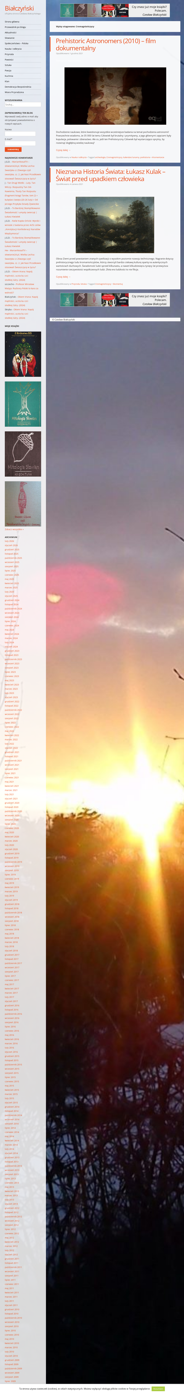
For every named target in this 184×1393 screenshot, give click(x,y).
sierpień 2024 (12, 617)
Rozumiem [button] (158, 1388)
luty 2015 (9, 1098)
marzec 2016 (11, 1043)
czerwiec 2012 (12, 1233)
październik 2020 (13, 811)
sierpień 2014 (12, 1123)
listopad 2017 (11, 959)
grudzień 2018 (12, 904)
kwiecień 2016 (12, 1039)
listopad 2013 (11, 1161)
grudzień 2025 (12, 549)
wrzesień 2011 (12, 1271)
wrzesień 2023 (12, 663)
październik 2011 (13, 1267)
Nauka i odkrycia (13, 48)
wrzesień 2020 (12, 815)
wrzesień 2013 (12, 1170)
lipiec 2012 (10, 1229)
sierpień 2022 (12, 718)
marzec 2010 (11, 1347)
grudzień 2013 (12, 1157)
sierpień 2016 (12, 1022)
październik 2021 (13, 760)
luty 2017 (9, 997)
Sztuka (8, 65)
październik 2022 (13, 709)
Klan (7, 81)
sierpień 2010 (12, 1326)
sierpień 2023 (12, 667)
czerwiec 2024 (12, 625)
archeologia (100, 157)
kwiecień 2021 (12, 785)
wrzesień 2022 (12, 714)
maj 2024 (9, 629)
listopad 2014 (11, 1111)
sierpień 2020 (12, 819)
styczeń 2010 (11, 1355)
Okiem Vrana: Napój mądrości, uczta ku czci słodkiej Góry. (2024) (18, 275)
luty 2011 (9, 1301)
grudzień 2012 (12, 1208)
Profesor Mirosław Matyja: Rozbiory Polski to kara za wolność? (21, 288)
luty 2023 (9, 693)
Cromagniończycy (114, 157)
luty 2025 (9, 591)
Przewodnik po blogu (15, 27)
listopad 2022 (11, 705)
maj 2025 (9, 579)
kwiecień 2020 (12, 836)
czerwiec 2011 (12, 1284)
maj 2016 (9, 1035)
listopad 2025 (11, 553)
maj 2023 (9, 680)
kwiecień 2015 (12, 1089)
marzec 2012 (11, 1246)
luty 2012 (9, 1250)
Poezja (8, 70)
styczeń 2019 (11, 899)
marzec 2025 (11, 587)
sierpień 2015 (12, 1073)
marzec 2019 (11, 891)
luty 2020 (9, 845)
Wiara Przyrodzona (14, 92)
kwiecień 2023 (12, 684)
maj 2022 (9, 731)
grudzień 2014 (12, 1106)
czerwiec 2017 (12, 980)
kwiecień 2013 (12, 1191)
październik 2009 (13, 1368)
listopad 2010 (11, 1313)
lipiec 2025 (10, 570)
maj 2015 (9, 1085)
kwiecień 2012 (12, 1241)
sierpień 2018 (12, 921)
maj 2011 (9, 1288)
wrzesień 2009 (12, 1372)
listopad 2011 (11, 1263)
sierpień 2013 (12, 1174)
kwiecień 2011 (12, 1292)
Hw (6, 250)
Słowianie (9, 37)
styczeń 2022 (11, 747)
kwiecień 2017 (12, 988)
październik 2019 (13, 861)
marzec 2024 (11, 638)
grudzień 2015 (12, 1056)
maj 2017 (9, 984)
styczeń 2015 (11, 1102)
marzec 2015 (11, 1094)
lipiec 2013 (10, 1178)
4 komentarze (158, 157)
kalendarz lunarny (131, 157)
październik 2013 (13, 1165)
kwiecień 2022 (12, 735)
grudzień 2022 (12, 701)
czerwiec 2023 (12, 676)
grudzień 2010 (12, 1309)
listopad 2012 (11, 1212)
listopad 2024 (11, 604)
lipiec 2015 (10, 1077)
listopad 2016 (11, 1009)
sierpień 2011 (12, 1275)
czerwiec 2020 (12, 828)
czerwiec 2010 (12, 1334)
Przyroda (9, 54)
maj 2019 (9, 883)
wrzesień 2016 (12, 1018)
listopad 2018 (11, 908)
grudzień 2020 (12, 802)
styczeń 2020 (11, 849)
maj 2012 (9, 1237)
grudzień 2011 (12, 1258)
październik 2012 (13, 1216)
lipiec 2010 (10, 1330)
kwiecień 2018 (12, 937)
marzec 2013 (11, 1195)
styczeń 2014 (11, 1153)
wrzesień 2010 (12, 1322)
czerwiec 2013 (12, 1182)
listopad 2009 (11, 1364)
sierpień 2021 (12, 769)
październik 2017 (13, 963)
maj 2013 (9, 1187)
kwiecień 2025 (12, 583)
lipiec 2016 (10, 1026)
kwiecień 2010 (12, 1343)
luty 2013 (9, 1199)
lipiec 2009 (10, 1381)
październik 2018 (13, 912)
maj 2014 (9, 1136)
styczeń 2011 (11, 1305)
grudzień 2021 (12, 752)
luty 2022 (9, 743)
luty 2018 (9, 946)
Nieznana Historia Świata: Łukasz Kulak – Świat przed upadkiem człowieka (110, 175)
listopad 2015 (11, 1060)
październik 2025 (13, 558)
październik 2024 (13, 608)
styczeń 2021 (11, 798)
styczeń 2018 (11, 950)
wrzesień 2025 (12, 562)
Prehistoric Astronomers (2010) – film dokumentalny (106, 44)
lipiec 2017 (10, 975)
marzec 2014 (11, 1144)
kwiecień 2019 (12, 887)
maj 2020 (9, 832)
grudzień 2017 (12, 954)
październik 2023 (13, 659)
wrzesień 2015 (12, 1068)
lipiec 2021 (10, 773)
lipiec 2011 (10, 1279)
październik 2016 (13, 1013)
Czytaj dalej (63, 150)
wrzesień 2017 (12, 967)
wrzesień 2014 (12, 1119)
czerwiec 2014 (12, 1132)
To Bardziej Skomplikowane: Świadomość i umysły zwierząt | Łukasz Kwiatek (22, 212)
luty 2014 (9, 1149)
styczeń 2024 (11, 646)
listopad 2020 (11, 807)
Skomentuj (118, 284)
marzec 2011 (11, 1296)
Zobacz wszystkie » (14, 529)
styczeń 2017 (11, 1001)
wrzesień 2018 (12, 916)
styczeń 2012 (11, 1254)
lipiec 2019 (10, 874)
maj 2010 (9, 1339)
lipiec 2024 (10, 621)
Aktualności (10, 32)
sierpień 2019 (12, 870)
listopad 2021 (11, 756)
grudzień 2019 (12, 853)
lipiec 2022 (10, 722)
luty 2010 (9, 1351)
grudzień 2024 (12, 600)
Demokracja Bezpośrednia (18, 86)
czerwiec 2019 (12, 878)
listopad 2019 (11, 857)
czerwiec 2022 (12, 726)
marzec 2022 (11, 739)
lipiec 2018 (10, 925)
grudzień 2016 (12, 1005)
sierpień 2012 (12, 1225)
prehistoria (145, 157)
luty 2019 (9, 895)
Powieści (9, 59)
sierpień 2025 (12, 566)
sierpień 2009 (12, 1377)
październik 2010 (13, 1317)
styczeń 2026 (11, 545)
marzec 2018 (11, 942)
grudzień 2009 (12, 1360)
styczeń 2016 (11, 1051)
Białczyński (19, 8)
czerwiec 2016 (12, 1030)
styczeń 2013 (11, 1203)
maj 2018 (9, 933)
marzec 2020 (11, 840)
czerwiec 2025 (12, 574)
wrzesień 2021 (12, 764)
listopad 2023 (11, 655)
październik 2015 (13, 1064)
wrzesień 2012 (12, 1220)
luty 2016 (9, 1047)
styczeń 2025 (11, 596)
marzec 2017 (11, 992)
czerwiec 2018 (12, 929)
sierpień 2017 (12, 971)
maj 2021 (9, 781)
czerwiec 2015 (12, 1081)
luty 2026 (9, 541)
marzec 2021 (11, 790)
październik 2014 (13, 1115)
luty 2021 (9, 794)
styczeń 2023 (11, 697)
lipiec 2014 (10, 1127)
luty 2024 (9, 642)
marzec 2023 (11, 688)
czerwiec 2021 (12, 777)
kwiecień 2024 (12, 633)
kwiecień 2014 (12, 1140)
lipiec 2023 (10, 671)
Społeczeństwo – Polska (16, 43)
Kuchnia (9, 75)
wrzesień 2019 (12, 866)
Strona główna (12, 21)
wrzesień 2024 (12, 612)
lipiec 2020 (10, 823)
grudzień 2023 (12, 650)
